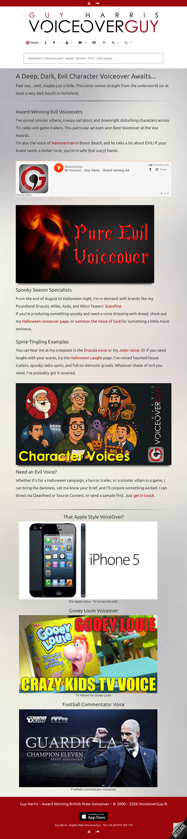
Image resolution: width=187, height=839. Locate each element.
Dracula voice (95, 350)
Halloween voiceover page (45, 321)
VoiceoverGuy (22, 199)
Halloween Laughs (86, 358)
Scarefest (113, 306)
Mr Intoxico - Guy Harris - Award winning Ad (52, 199)
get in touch (143, 495)
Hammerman (63, 143)
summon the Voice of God (98, 321)
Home (32, 43)
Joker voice (129, 350)
